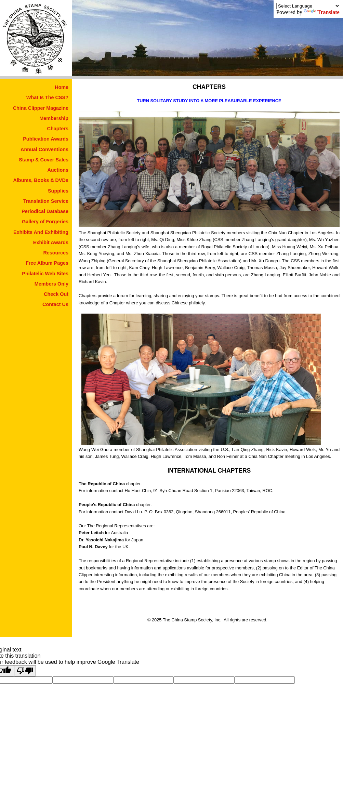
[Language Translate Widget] (308, 6)
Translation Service (45, 201)
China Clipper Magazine (40, 108)
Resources (55, 252)
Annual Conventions (44, 149)
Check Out (56, 294)
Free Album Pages (47, 263)
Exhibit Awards (50, 242)
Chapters (57, 128)
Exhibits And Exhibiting (40, 232)
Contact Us (55, 304)
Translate (322, 12)
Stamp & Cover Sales (43, 159)
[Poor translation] (25, 670)
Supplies (58, 191)
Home (61, 87)
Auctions (57, 170)
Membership (53, 118)
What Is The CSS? (47, 97)
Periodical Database (45, 211)
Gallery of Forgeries (45, 221)
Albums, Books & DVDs (40, 180)
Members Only (51, 284)
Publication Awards (45, 139)
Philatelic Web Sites (45, 273)
